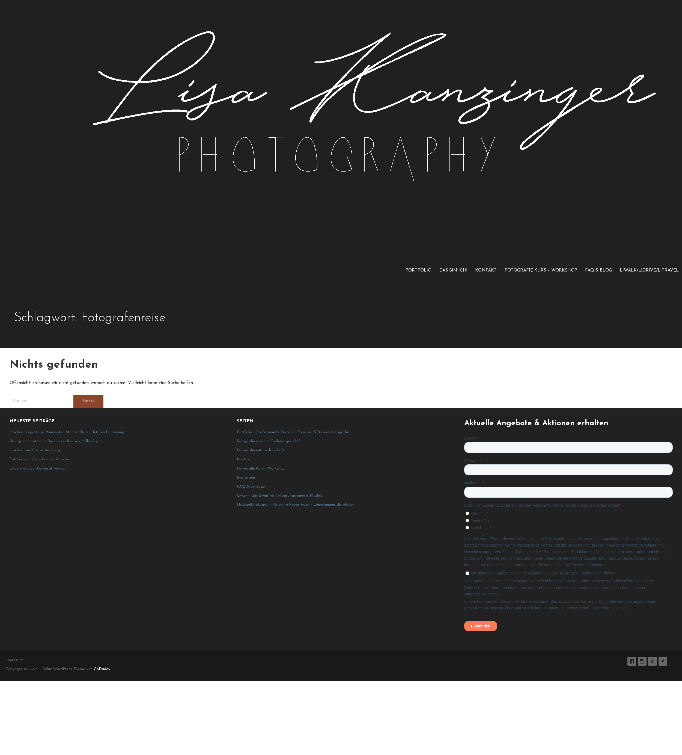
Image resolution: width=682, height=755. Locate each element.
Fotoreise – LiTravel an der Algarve (39, 459)
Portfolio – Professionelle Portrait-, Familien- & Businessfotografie (293, 432)
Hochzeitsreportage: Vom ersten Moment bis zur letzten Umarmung (67, 432)
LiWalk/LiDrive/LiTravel (649, 270)
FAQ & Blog (598, 270)
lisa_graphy (642, 661)
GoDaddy (102, 669)
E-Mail (652, 661)
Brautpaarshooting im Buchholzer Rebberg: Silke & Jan (56, 441)
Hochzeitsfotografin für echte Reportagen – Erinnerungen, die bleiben (296, 505)
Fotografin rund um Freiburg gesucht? (269, 441)
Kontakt (486, 270)
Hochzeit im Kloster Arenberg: (35, 450)
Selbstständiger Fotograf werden (37, 469)
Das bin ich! (453, 270)
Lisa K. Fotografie (631, 661)
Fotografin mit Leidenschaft (261, 450)
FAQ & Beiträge (251, 487)
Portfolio (418, 270)
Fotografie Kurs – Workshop (541, 270)
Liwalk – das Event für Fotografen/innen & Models (279, 496)
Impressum (246, 478)
